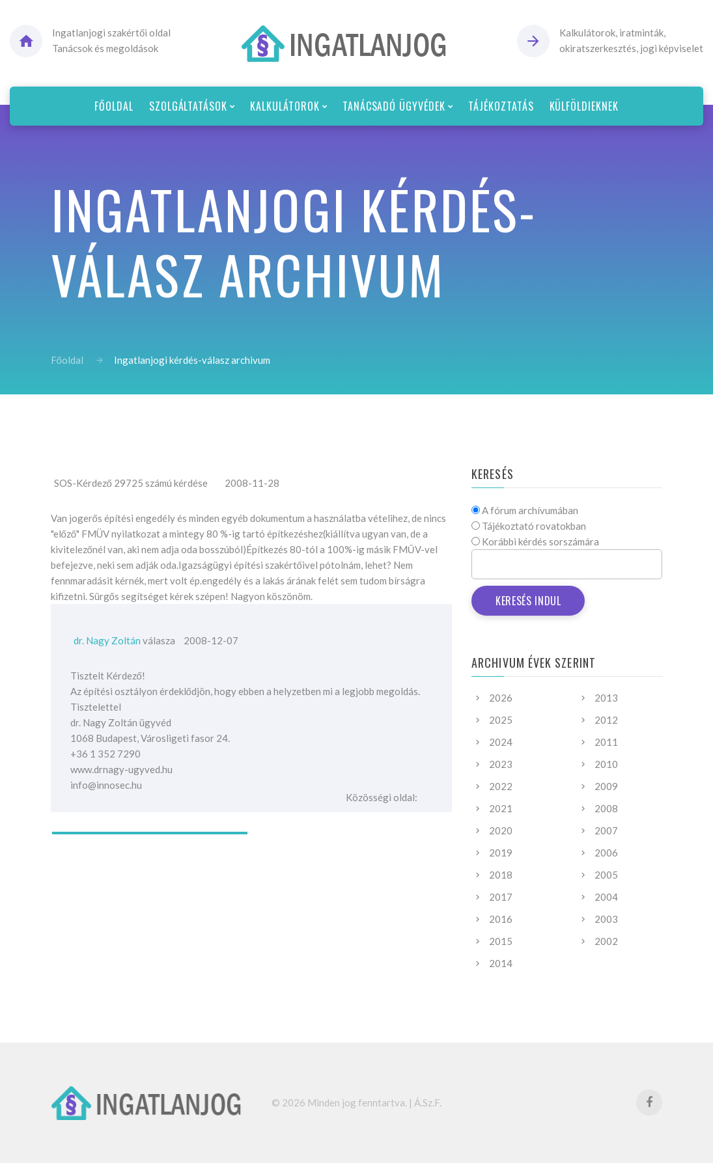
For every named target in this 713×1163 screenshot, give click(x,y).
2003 (606, 919)
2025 (500, 720)
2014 (500, 963)
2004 (606, 897)
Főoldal (67, 360)
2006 (606, 852)
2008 (606, 808)
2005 (606, 875)
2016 (500, 919)
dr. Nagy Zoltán (107, 640)
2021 (500, 808)
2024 (500, 742)
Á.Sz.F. (427, 1102)
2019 (500, 852)
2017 (500, 897)
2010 (606, 764)
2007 (606, 830)
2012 (606, 720)
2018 (500, 875)
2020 (500, 830)
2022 (500, 786)
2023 (500, 764)
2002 (606, 941)
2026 (500, 698)
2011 (606, 742)
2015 (500, 941)
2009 (606, 786)
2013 (606, 698)
